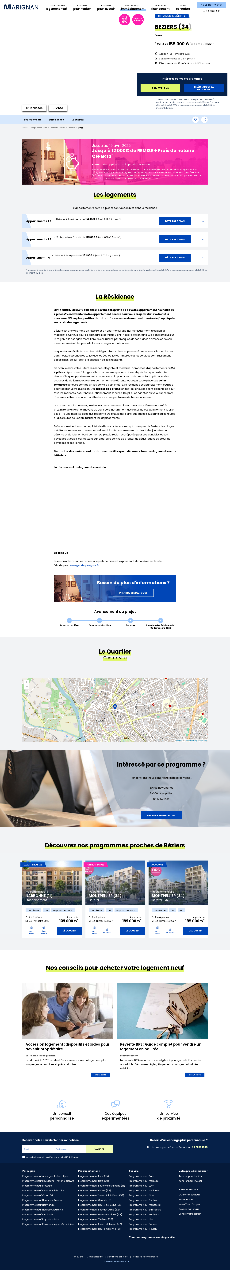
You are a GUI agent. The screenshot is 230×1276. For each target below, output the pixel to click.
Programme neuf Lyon (141, 1191)
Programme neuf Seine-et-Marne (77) (100, 1230)
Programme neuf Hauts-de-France (42, 1206)
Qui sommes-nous (189, 1200)
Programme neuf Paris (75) (93, 1182)
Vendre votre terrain (190, 1219)
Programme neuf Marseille (144, 1186)
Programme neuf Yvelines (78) (95, 1225)
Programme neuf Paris (141, 1182)
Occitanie (58, 132)
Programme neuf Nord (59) (93, 1186)
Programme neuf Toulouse (144, 1196)
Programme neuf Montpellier (145, 1210)
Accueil (26, 132)
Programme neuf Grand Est (37, 1201)
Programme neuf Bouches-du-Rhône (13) (101, 1191)
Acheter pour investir (190, 1186)
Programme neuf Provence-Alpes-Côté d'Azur (48, 1230)
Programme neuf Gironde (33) (95, 1206)
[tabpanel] (52, 906)
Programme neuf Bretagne (37, 1191)
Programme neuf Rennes (143, 1230)
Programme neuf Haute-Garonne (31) (99, 1234)
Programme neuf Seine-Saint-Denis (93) (101, 1201)
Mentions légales (93, 1262)
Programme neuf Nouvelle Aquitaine (42, 1215)
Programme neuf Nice (141, 1201)
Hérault (69, 132)
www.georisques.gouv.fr (84, 570)
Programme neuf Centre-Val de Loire (43, 1196)
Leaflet (179, 745)
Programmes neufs (41, 132)
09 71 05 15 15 (212, 11)
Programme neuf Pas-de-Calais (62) (99, 1215)
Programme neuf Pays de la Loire (40, 1225)
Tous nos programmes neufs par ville (152, 1243)
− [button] (27, 692)
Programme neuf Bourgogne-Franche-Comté (48, 1186)
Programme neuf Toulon (143, 1234)
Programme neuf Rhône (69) (94, 1196)
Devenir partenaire (189, 1215)
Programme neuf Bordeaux (144, 1220)
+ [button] (27, 687)
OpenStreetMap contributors (196, 745)
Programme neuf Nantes (143, 1206)
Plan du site (73, 1262)
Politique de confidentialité (148, 1262)
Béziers (78, 132)
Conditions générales (117, 1262)
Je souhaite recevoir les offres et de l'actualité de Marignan (53, 1163)
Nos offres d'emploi (189, 1210)
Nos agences (186, 1205)
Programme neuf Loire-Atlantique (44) (100, 1220)
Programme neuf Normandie (38, 1210)
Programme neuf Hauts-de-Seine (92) (100, 1210)
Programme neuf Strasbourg (145, 1215)
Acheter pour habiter (190, 1182)
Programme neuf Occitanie (37, 1220)
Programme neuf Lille (141, 1225)
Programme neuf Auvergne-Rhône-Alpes (45, 1182)
